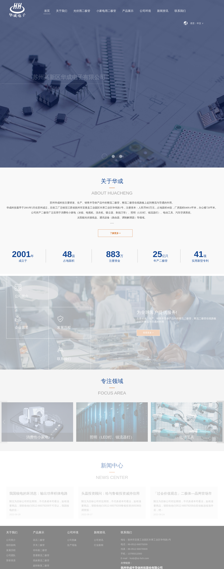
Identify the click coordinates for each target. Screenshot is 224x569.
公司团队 (11, 557)
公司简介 (11, 541)
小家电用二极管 (106, 10)
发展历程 (11, 551)
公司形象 (72, 541)
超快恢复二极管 (41, 567)
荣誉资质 (11, 562)
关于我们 (61, 10)
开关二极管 (39, 546)
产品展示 (127, 10)
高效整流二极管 (41, 562)
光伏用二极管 (81, 10)
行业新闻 (98, 546)
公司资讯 (98, 541)
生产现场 (72, 546)
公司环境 (145, 10)
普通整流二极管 (41, 557)
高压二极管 (39, 541)
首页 (47, 10)
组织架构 (11, 546)
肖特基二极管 (40, 551)
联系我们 (180, 10)
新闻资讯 (162, 10)
